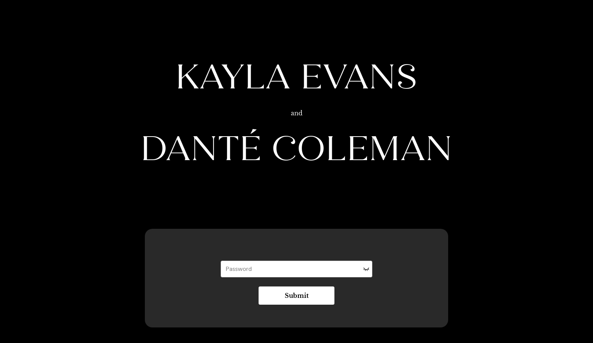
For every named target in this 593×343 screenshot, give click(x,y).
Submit (297, 295)
